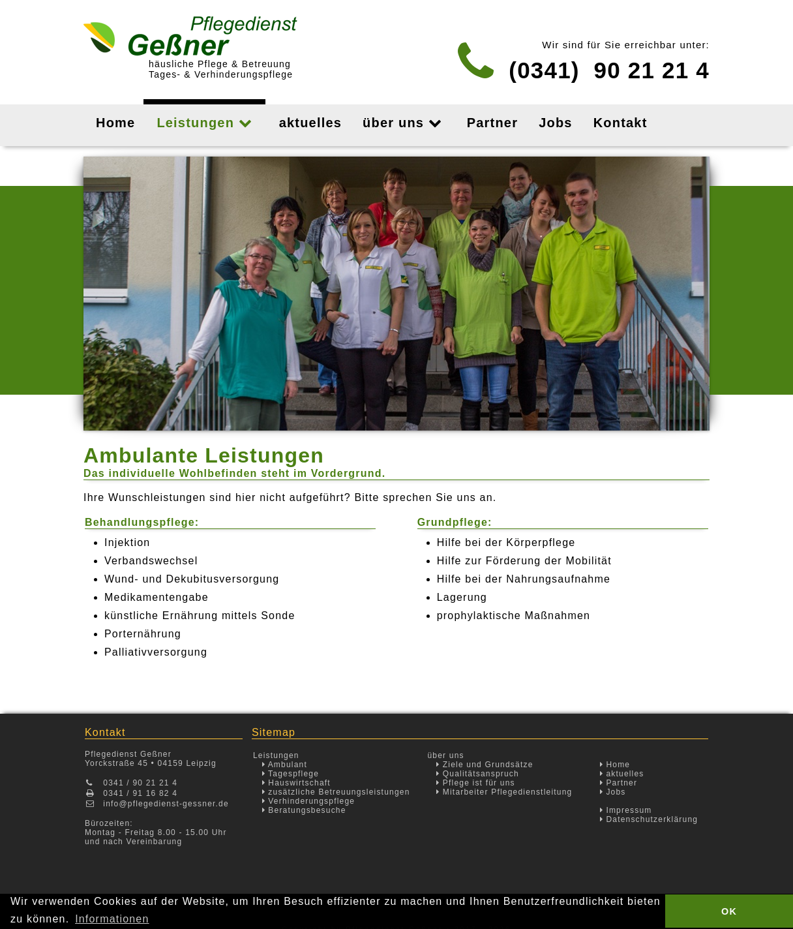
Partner (619, 782)
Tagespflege (290, 773)
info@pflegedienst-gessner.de (166, 803)
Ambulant (284, 764)
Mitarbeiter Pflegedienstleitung (504, 792)
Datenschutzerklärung (649, 819)
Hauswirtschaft (296, 782)
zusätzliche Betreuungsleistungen (336, 792)
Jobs (613, 792)
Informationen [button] (112, 918)
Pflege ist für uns (475, 782)
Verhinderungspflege (308, 801)
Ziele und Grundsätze (484, 764)
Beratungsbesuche (304, 810)
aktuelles (622, 773)
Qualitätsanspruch (477, 773)
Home (615, 764)
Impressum (626, 810)
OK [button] (729, 911)
